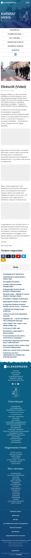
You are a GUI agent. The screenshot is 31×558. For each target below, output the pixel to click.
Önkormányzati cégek (16, 433)
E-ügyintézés (16, 458)
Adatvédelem (15, 531)
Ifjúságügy (16, 492)
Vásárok (16, 499)
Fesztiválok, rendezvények (15, 475)
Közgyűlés (15, 418)
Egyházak (16, 486)
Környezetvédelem (16, 438)
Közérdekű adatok (16, 461)
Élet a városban (15, 38)
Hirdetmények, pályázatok (15, 46)
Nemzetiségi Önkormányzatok (16, 424)
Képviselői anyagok (15, 527)
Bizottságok (16, 420)
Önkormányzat (14, 30)
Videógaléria (16, 479)
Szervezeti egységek (15, 454)
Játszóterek (16, 494)
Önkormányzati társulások (16, 435)
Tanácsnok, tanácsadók (16, 416)
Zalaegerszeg (8, 3)
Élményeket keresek (16, 378)
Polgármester (16, 406)
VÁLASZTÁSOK (15, 50)
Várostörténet (16, 373)
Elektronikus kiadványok (16, 501)
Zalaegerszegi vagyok (16, 376)
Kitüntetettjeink (16, 426)
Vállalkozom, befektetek (16, 380)
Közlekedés (16, 495)
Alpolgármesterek (16, 408)
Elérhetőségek (16, 456)
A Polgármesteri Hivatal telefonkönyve (15, 523)
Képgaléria (15, 374)
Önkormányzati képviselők (15, 410)
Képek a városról (16, 481)
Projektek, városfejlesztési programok (16, 431)
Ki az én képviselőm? (16, 414)
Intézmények (16, 482)
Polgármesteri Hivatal (14, 34)
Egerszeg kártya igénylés (15, 42)
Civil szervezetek (15, 484)
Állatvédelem (16, 440)
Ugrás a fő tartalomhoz (26, 0)
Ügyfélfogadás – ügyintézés (16, 460)
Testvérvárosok (15, 442)
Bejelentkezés (15, 550)
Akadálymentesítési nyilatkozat (15, 535)
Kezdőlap (5, 20)
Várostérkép (16, 437)
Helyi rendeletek (16, 427)
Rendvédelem (16, 497)
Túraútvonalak (16, 503)
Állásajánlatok (16, 488)
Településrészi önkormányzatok (16, 422)
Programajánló (16, 473)
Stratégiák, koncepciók (15, 429)
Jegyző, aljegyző (16, 452)
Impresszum (15, 515)
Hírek (15, 20)
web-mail (15, 519)
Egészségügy (16, 490)
